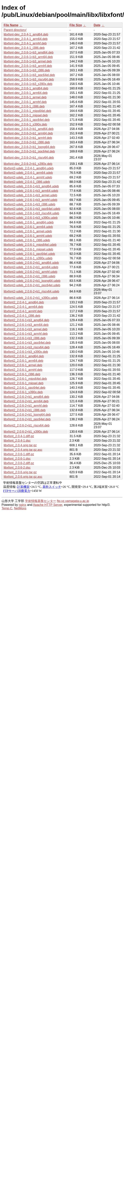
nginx (22, 504)
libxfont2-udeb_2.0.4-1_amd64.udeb (29, 168)
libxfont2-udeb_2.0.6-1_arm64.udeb (28, 226)
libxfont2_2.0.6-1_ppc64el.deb (24, 387)
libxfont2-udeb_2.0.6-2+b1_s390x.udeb (31, 297)
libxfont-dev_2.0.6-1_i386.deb (24, 106)
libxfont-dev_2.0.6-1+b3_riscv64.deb (29, 79)
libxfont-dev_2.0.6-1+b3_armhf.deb (28, 65)
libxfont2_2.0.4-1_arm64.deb (23, 306)
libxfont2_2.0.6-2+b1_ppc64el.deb (27, 419)
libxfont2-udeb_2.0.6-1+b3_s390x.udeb (31, 217)
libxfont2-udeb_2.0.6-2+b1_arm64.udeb (31, 267)
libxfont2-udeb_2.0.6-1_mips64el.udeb (30, 244)
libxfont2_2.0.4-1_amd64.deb (24, 302)
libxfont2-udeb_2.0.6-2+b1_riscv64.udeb (31, 291)
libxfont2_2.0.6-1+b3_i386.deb (25, 338)
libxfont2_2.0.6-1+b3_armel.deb (26, 329)
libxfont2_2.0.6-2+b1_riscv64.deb (26, 425)
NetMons (20, 508)
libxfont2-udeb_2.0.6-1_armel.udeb (28, 231)
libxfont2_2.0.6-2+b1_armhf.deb (26, 405)
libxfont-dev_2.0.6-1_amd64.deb (26, 88)
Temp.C (7, 508)
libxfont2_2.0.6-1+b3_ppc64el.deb (27, 342)
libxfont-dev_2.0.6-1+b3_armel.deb (28, 61)
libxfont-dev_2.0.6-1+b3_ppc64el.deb (29, 75)
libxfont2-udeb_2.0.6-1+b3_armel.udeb (30, 195)
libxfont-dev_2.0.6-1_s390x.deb (25, 124)
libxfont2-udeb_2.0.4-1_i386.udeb (27, 181)
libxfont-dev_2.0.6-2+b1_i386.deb (27, 142)
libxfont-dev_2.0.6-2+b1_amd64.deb (29, 129)
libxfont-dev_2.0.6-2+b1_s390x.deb (28, 163)
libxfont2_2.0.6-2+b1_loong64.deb (27, 414)
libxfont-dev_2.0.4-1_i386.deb (24, 47)
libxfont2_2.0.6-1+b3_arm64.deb (26, 324)
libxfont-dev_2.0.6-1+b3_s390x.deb (28, 84)
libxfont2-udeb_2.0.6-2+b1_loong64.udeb (32, 280)
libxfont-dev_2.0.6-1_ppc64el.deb (27, 119)
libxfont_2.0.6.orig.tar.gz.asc (23, 476)
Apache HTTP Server (47, 504)
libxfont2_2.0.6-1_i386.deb (22, 374)
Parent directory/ (15, 30)
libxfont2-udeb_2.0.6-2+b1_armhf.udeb (30, 271)
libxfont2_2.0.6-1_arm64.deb (23, 360)
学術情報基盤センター (40, 501)
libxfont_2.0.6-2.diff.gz (19, 463)
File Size (75, 25)
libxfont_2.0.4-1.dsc (17, 440)
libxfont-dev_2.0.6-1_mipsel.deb (26, 115)
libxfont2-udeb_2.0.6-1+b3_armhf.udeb (30, 200)
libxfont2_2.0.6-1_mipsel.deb (23, 383)
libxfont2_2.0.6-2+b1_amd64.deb (26, 396)
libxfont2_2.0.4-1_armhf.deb (23, 311)
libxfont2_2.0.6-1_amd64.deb (24, 356)
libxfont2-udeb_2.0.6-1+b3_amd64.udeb (31, 186)
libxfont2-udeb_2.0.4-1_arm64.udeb (28, 172)
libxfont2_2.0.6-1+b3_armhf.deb (26, 333)
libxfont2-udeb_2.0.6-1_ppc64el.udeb (29, 253)
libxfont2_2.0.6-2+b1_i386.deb (25, 410)
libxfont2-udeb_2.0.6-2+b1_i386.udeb (29, 276)
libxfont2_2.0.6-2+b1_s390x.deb (26, 431)
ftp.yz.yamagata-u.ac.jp (73, 501)
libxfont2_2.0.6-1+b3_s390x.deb (26, 351)
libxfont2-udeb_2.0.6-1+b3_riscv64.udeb (31, 213)
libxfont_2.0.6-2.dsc (17, 467)
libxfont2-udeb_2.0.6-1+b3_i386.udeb (29, 204)
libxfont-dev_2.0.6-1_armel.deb (25, 97)
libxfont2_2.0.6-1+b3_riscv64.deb (26, 347)
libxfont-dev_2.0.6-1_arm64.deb (26, 92)
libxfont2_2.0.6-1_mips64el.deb (25, 378)
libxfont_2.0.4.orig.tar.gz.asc (23, 449)
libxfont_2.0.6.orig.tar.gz (20, 472)
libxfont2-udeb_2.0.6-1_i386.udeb (27, 240)
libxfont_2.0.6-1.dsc (17, 458)
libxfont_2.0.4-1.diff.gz (19, 436)
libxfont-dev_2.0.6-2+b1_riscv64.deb (29, 157)
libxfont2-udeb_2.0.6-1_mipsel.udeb (28, 249)
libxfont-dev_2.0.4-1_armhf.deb (25, 43)
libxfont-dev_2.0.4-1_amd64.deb (26, 34)
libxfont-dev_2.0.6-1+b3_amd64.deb (29, 52)
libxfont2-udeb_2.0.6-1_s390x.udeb (28, 258)
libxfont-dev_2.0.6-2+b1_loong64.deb (29, 147)
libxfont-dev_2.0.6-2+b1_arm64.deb (28, 133)
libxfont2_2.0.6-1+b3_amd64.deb (26, 320)
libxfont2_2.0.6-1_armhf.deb (23, 369)
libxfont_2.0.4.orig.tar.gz (20, 445)
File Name (11, 25)
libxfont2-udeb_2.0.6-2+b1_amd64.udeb (31, 262)
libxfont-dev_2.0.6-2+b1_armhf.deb (28, 137)
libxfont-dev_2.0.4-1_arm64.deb (26, 39)
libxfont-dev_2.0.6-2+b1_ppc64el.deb (29, 151)
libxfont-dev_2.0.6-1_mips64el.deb (27, 110)
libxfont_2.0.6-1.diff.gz (19, 454)
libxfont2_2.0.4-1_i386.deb (22, 315)
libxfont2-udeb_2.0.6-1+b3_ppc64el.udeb (32, 208)
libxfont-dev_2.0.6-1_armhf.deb (25, 102)
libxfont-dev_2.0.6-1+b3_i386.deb (27, 70)
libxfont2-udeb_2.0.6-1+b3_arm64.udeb (31, 190)
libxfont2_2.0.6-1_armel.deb (23, 365)
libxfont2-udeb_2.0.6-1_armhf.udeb (28, 235)
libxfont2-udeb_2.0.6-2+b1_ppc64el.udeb (32, 285)
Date (97, 25)
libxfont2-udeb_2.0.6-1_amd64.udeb (29, 222)
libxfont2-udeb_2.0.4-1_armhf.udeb (28, 177)
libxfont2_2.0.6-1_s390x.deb (23, 392)
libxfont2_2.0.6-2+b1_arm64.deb (26, 401)
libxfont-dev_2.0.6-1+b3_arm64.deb (28, 57)
